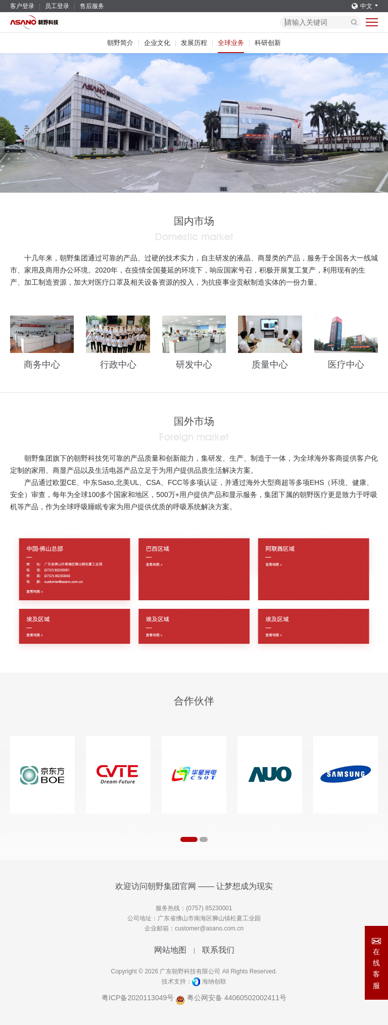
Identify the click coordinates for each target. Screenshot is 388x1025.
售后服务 (92, 6)
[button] (189, 839)
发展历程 (194, 43)
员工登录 (57, 6)
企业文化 (157, 43)
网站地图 (170, 950)
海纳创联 (214, 981)
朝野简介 (120, 43)
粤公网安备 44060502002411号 (231, 998)
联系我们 (218, 950)
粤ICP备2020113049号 (138, 998)
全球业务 (231, 43)
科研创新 (268, 43)
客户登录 (22, 6)
